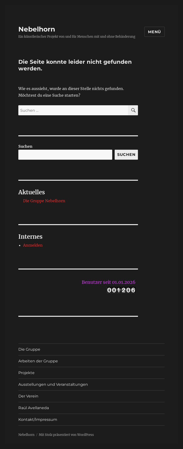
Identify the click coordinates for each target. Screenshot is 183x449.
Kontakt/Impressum (37, 419)
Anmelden (33, 245)
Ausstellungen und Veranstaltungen (53, 384)
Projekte (26, 372)
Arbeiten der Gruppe (38, 361)
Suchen (25, 146)
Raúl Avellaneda (33, 408)
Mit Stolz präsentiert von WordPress (66, 435)
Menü (154, 32)
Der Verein (28, 396)
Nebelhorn (36, 29)
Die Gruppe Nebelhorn (44, 200)
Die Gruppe (29, 349)
